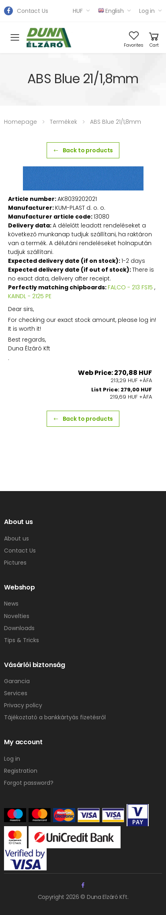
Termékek (63, 122)
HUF (78, 11)
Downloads (19, 628)
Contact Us (32, 11)
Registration (20, 771)
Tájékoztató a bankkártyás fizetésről (55, 717)
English (111, 11)
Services (15, 693)
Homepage (20, 122)
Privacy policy (23, 705)
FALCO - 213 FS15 (130, 287)
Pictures (15, 563)
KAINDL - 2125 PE (29, 296)
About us (16, 538)
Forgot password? (28, 783)
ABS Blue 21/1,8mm (115, 122)
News (11, 604)
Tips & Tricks (21, 640)
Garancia (17, 681)
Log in (147, 11)
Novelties (16, 616)
